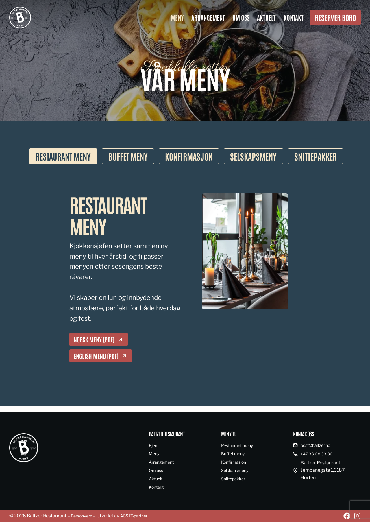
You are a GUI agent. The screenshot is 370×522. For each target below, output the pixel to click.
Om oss (240, 17)
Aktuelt (266, 17)
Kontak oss (304, 433)
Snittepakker (235, 479)
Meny (177, 17)
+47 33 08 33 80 (319, 454)
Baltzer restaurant (169, 433)
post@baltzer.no (318, 445)
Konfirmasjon (235, 462)
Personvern (83, 516)
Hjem (154, 445)
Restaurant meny (239, 445)
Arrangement (208, 17)
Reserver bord (335, 17)
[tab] (51, 156)
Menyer (229, 433)
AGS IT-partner (139, 516)
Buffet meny (234, 453)
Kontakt (294, 17)
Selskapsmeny (236, 470)
